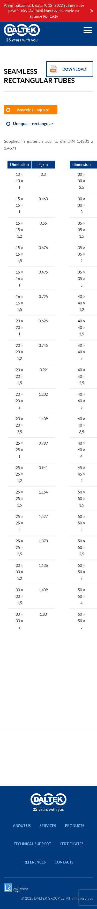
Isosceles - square (33, 110)
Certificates (72, 843)
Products (74, 825)
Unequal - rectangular (33, 123)
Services (48, 825)
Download (74, 69)
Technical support (32, 843)
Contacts (64, 862)
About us (22, 825)
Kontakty (50, 16)
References (35, 862)
